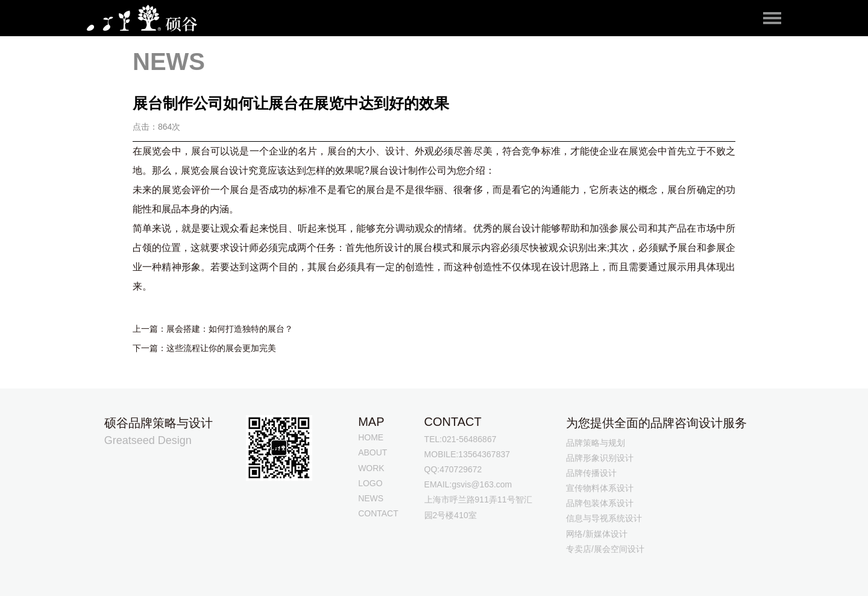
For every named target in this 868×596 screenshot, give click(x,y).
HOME (370, 437)
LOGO (370, 483)
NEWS (370, 498)
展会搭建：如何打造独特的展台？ (229, 329)
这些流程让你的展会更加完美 (221, 348)
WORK (371, 468)
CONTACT (378, 513)
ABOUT (372, 452)
